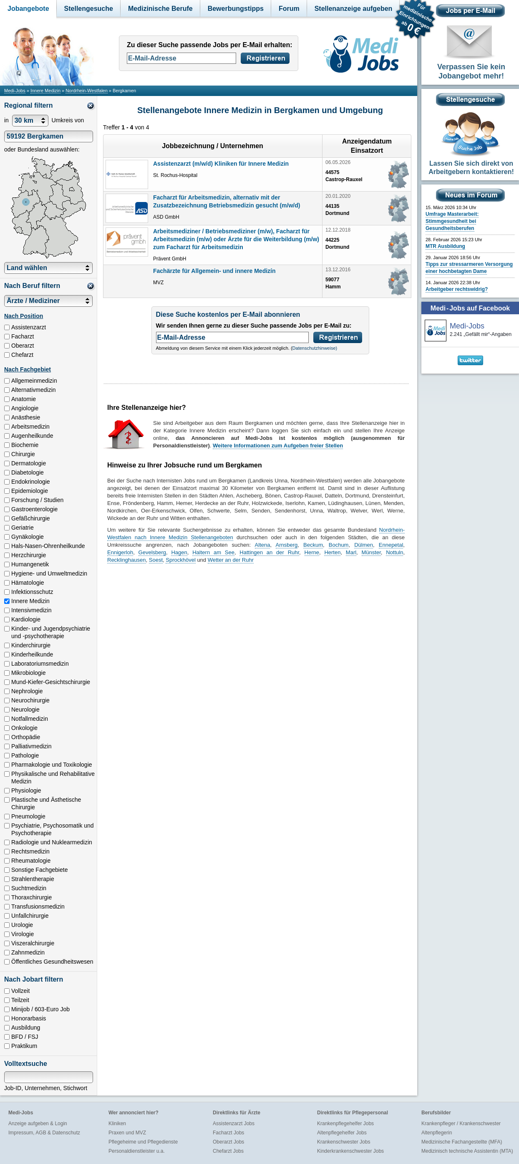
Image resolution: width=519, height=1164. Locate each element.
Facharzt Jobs (228, 1133)
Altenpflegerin (436, 1133)
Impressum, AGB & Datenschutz (44, 1133)
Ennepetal (391, 545)
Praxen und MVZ (127, 1133)
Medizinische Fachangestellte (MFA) (461, 1142)
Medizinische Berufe (160, 8)
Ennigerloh (120, 552)
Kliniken (117, 1123)
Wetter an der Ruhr (231, 560)
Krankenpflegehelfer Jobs (345, 1123)
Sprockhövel (181, 560)
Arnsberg (287, 545)
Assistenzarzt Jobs (233, 1123)
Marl (351, 552)
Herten (332, 552)
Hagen (179, 552)
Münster (371, 552)
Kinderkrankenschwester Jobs (350, 1151)
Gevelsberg (152, 552)
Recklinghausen (126, 560)
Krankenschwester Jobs (343, 1142)
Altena (262, 545)
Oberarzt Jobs (228, 1142)
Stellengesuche (88, 8)
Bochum (339, 545)
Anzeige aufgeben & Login (37, 1123)
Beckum (313, 545)
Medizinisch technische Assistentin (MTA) (467, 1151)
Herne (312, 552)
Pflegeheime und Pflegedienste (143, 1142)
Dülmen (363, 545)
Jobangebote (28, 8)
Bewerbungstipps (236, 8)
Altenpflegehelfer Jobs (342, 1133)
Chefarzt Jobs (228, 1151)
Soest (156, 560)
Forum (289, 8)
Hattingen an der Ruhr (269, 552)
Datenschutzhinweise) (315, 348)
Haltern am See (213, 552)
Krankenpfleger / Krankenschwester (461, 1123)
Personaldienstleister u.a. (136, 1151)
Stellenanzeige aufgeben (354, 8)
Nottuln (394, 552)
